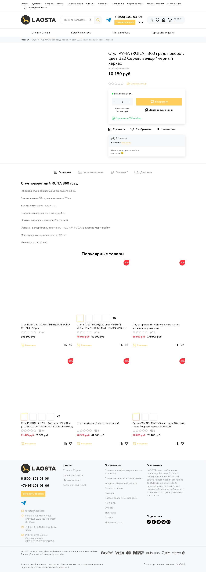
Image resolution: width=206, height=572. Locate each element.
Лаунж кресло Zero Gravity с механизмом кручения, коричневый (156, 326)
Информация (174, 3)
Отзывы (90, 3)
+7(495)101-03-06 (35, 486)
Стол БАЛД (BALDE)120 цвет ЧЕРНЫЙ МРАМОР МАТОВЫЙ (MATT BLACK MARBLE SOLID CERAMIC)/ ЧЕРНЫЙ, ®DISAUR (101, 326)
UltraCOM (180, 564)
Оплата (24, 3)
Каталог (109, 493)
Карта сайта (58, 554)
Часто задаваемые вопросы (121, 498)
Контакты (110, 503)
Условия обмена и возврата (121, 483)
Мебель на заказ (114, 522)
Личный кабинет (155, 3)
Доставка (37, 3)
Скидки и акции (75, 3)
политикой (64, 567)
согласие (51, 564)
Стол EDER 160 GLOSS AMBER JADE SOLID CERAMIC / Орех (45, 326)
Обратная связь (135, 3)
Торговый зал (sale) (74, 485)
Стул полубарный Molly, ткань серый (98, 423)
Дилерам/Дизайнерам (35, 7)
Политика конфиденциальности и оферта (123, 472)
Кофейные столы (73, 475)
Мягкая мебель (71, 480)
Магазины (103, 3)
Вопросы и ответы (54, 3)
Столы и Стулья (72, 470)
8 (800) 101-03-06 (128, 17)
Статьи (109, 517)
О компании (117, 3)
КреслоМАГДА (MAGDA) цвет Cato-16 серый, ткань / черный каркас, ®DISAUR (159, 424)
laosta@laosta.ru (35, 510)
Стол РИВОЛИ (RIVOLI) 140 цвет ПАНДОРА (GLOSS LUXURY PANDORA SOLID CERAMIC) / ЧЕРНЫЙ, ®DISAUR (47, 424)
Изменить (126, 142)
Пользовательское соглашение (123, 478)
